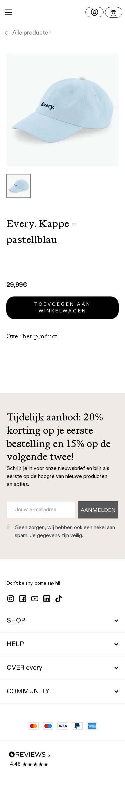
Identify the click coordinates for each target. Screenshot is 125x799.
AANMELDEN (98, 510)
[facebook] (23, 599)
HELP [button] (62, 644)
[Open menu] (113, 12)
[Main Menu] (8, 12)
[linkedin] (47, 599)
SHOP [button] (62, 621)
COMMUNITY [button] (62, 691)
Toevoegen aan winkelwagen (62, 307)
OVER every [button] (62, 668)
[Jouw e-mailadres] (41, 509)
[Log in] (94, 12)
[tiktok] (59, 599)
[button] (62, 12)
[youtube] (35, 599)
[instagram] (11, 599)
